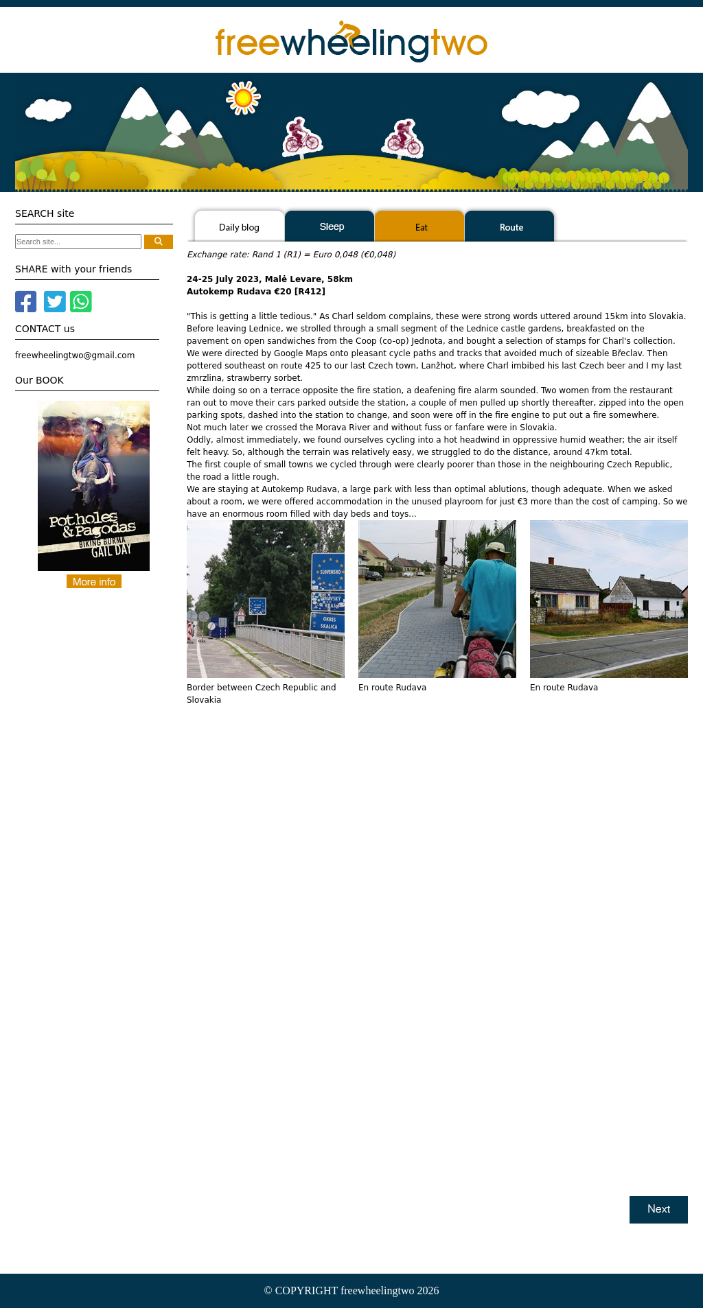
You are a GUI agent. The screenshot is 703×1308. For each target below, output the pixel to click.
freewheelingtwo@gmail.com (75, 355)
